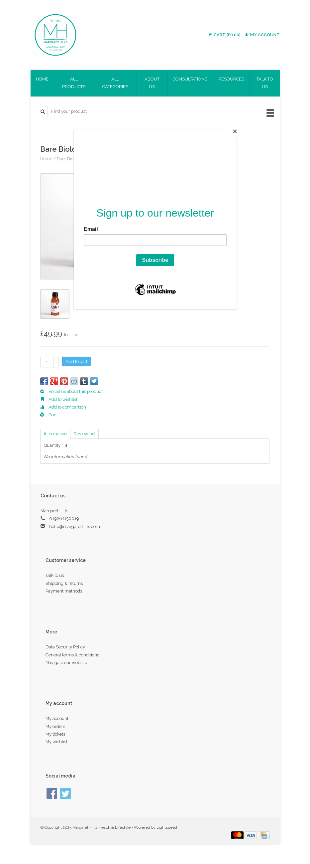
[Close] (235, 131)
